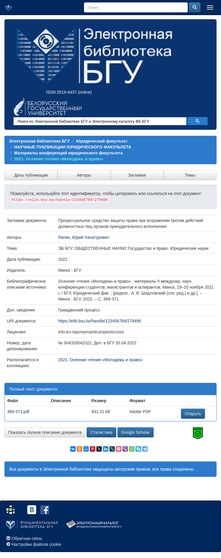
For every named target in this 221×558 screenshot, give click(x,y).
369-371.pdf (18, 411)
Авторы (84, 175)
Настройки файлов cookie (36, 544)
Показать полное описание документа (45, 432)
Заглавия (137, 175)
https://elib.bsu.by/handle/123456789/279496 (99, 321)
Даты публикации (31, 175)
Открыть (193, 413)
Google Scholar (135, 432)
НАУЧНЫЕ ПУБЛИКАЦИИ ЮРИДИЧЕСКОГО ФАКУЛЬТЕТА (72, 147)
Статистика (101, 432)
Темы (190, 175)
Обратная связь (27, 538)
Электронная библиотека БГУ (39, 141)
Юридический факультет (102, 141)
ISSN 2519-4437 (61, 92)
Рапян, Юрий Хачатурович (83, 237)
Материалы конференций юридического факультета (68, 153)
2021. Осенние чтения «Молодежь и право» (58, 158)
